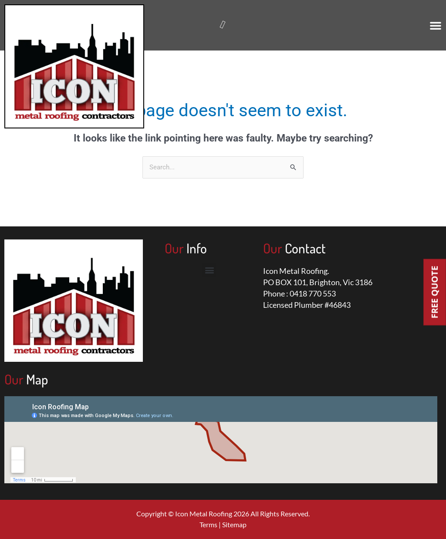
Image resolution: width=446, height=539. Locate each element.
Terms (208, 525)
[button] (435, 25)
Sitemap (234, 525)
